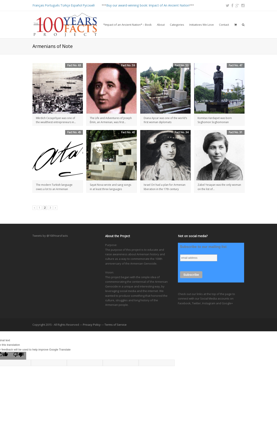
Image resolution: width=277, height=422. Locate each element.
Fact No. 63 (74, 65)
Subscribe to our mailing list (203, 247)
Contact (224, 25)
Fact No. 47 (235, 65)
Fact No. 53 (181, 65)
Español (76, 5)
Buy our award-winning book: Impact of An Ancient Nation (147, 5)
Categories (177, 25)
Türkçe (65, 5)
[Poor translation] (18, 356)
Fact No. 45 (74, 132)
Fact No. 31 (235, 132)
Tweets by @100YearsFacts (50, 236)
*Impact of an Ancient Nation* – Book (127, 25)
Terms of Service (116, 325)
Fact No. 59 (128, 65)
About (161, 25)
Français (38, 5)
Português (52, 5)
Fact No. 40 (128, 132)
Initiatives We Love (201, 25)
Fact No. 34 (181, 132)
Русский (89, 5)
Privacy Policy (92, 325)
